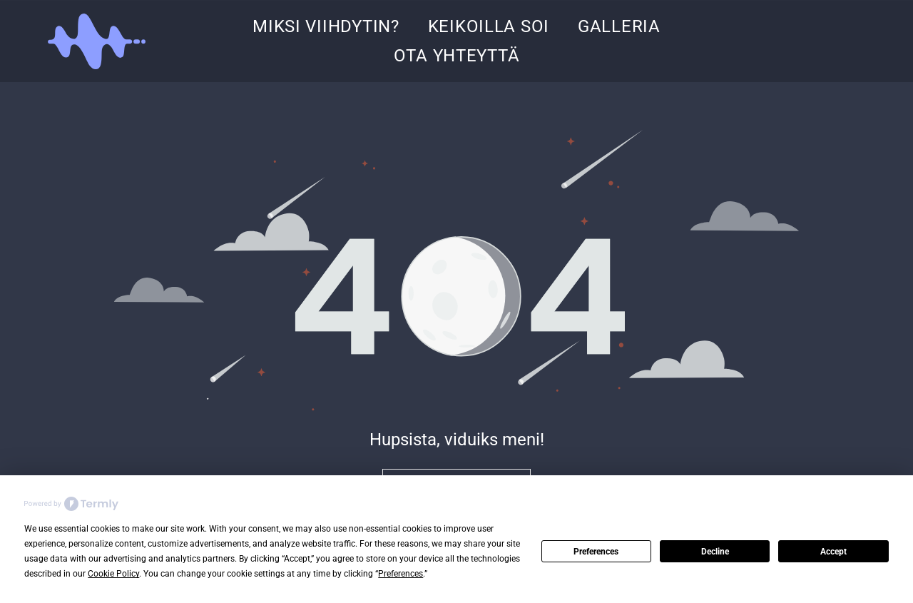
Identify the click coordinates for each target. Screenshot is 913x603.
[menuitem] (326, 26)
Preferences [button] (400, 574)
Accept (833, 552)
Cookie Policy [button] (113, 574)
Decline (715, 552)
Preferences (595, 552)
